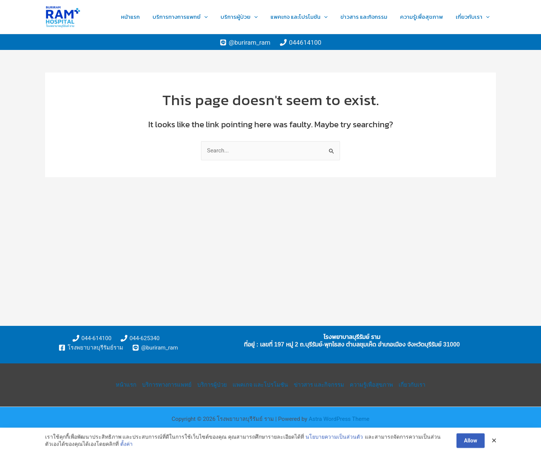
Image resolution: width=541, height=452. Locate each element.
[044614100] (300, 42)
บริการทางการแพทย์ (217, 17)
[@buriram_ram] (245, 42)
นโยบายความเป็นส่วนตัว (334, 441)
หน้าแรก (174, 16)
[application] (241, 17)
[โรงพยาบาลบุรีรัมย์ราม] (90, 347)
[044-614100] (92, 338)
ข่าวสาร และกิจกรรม (380, 16)
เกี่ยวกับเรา (476, 17)
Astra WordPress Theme (339, 419)
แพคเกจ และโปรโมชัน (322, 17)
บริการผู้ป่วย (269, 17)
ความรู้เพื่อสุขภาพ (431, 16)
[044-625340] (140, 338)
